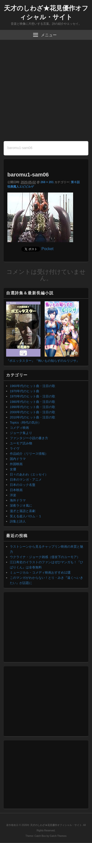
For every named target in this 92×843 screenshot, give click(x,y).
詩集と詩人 (18, 521)
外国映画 (16, 464)
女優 (13, 469)
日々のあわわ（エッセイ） (29, 474)
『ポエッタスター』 (20, 361)
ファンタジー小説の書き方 (29, 438)
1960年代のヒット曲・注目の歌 (32, 386)
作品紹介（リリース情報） (29, 453)
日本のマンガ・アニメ (26, 479)
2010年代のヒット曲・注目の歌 (32, 417)
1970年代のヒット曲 (24, 391)
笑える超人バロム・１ (26, 516)
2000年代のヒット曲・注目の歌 (32, 412)
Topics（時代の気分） (25, 422)
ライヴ (14, 448)
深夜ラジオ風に (21, 505)
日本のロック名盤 (22, 485)
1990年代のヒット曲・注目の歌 (32, 407)
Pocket (47, 249)
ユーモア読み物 (21, 443)
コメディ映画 (19, 428)
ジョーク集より (21, 433)
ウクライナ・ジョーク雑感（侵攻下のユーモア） (45, 557)
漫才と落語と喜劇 (22, 511)
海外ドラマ (18, 500)
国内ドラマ (18, 459)
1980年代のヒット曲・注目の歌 (32, 402)
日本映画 (16, 490)
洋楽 (13, 495)
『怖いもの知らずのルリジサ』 (57, 361)
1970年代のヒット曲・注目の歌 (32, 396)
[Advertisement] (46, 92)
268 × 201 (47, 182)
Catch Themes (58, 836)
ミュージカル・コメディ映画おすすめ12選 (40, 572)
